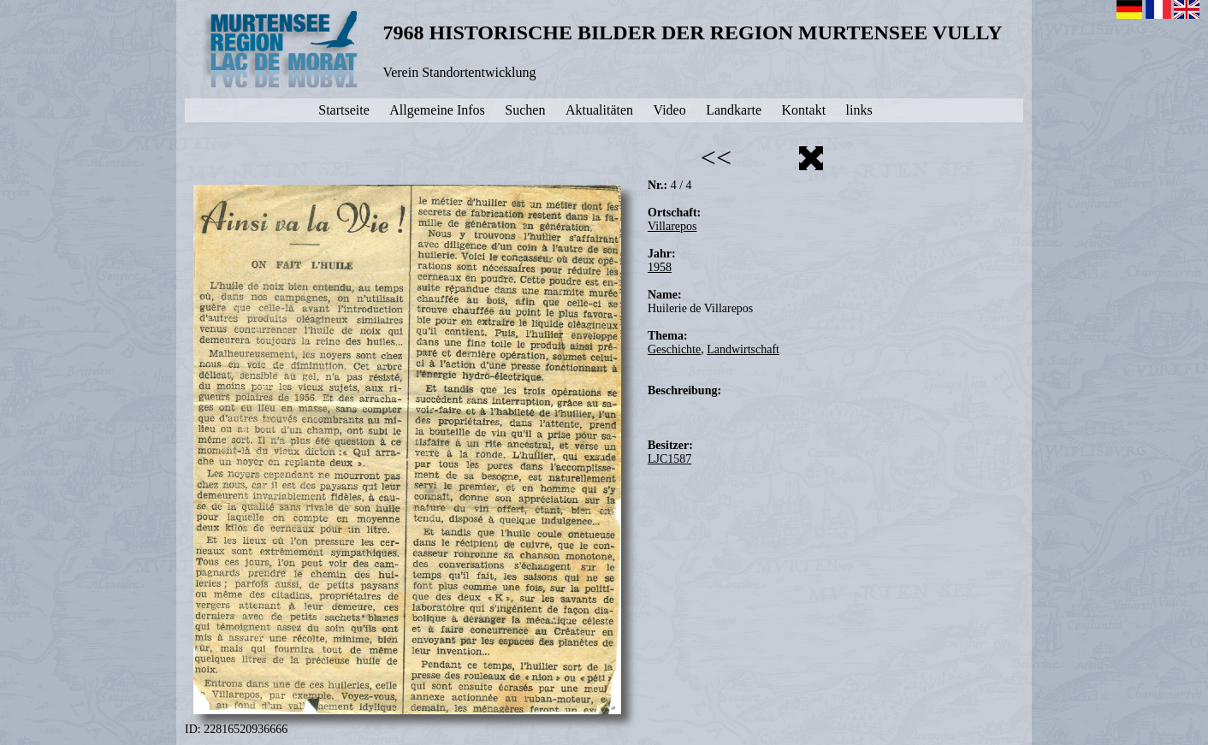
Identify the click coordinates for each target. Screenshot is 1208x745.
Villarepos (672, 226)
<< (716, 157)
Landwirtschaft (743, 349)
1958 (660, 267)
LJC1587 (669, 458)
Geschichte (674, 349)
